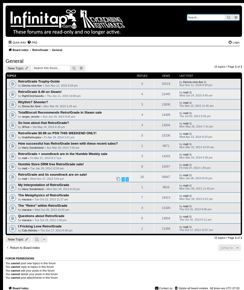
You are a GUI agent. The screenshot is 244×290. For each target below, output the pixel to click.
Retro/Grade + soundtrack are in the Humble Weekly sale (62, 154)
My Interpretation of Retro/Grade (43, 185)
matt (185, 92)
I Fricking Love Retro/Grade (40, 226)
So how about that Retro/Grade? (43, 123)
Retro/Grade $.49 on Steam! (40, 92)
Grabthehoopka (31, 137)
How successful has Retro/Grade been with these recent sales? (68, 143)
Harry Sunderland (33, 147)
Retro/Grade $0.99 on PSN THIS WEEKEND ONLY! (57, 133)
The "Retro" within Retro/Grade (42, 205)
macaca (27, 199)
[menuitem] (32, 42)
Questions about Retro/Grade (41, 216)
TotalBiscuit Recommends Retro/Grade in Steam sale (60, 112)
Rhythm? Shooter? (33, 102)
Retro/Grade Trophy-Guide (39, 81)
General (14, 61)
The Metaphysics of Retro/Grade (43, 195)
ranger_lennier (31, 116)
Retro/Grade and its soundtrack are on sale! (52, 174)
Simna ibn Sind (31, 106)
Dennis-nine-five (32, 85)
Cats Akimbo (29, 230)
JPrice (26, 126)
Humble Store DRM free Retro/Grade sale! (51, 164)
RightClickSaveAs (33, 95)
